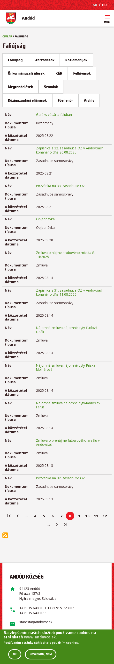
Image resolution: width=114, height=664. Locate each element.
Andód (28, 18)
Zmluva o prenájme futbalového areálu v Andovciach (68, 442)
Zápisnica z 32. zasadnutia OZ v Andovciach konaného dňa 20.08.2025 (69, 150)
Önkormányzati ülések (26, 73)
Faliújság (18, 61)
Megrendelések (20, 87)
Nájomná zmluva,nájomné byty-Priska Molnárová (65, 367)
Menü (107, 20)
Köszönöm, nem (41, 654)
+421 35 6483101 (32, 608)
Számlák (51, 87)
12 (106, 516)
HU (104, 5)
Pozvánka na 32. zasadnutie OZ (60, 478)
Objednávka (45, 219)
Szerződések (44, 60)
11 (97, 516)
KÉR (58, 73)
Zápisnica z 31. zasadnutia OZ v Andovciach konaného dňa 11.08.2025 (69, 292)
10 (88, 516)
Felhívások (82, 73)
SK (95, 5)
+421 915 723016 (61, 608)
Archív (89, 100)
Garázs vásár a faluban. (54, 114)
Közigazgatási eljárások (27, 100)
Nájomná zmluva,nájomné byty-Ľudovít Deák (66, 329)
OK (14, 654)
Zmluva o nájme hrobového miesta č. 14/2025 (65, 254)
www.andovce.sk (40, 637)
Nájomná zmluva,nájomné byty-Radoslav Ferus (68, 405)
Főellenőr (65, 100)
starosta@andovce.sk (35, 622)
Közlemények (76, 60)
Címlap (7, 37)
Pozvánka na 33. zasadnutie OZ (60, 185)
